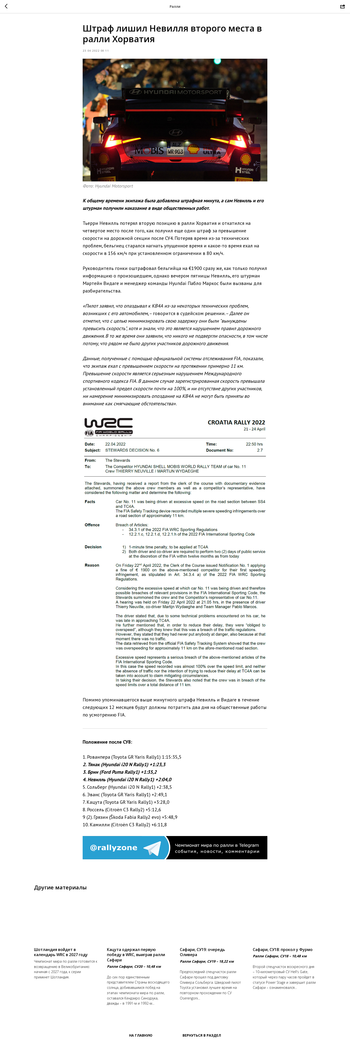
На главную (140, 1035)
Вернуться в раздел (202, 1035)
